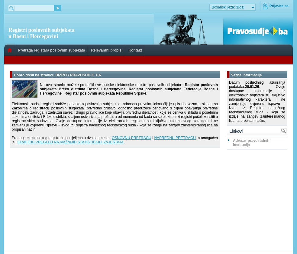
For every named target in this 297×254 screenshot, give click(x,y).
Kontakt (135, 50)
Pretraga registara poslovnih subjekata (51, 50)
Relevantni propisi (106, 50)
